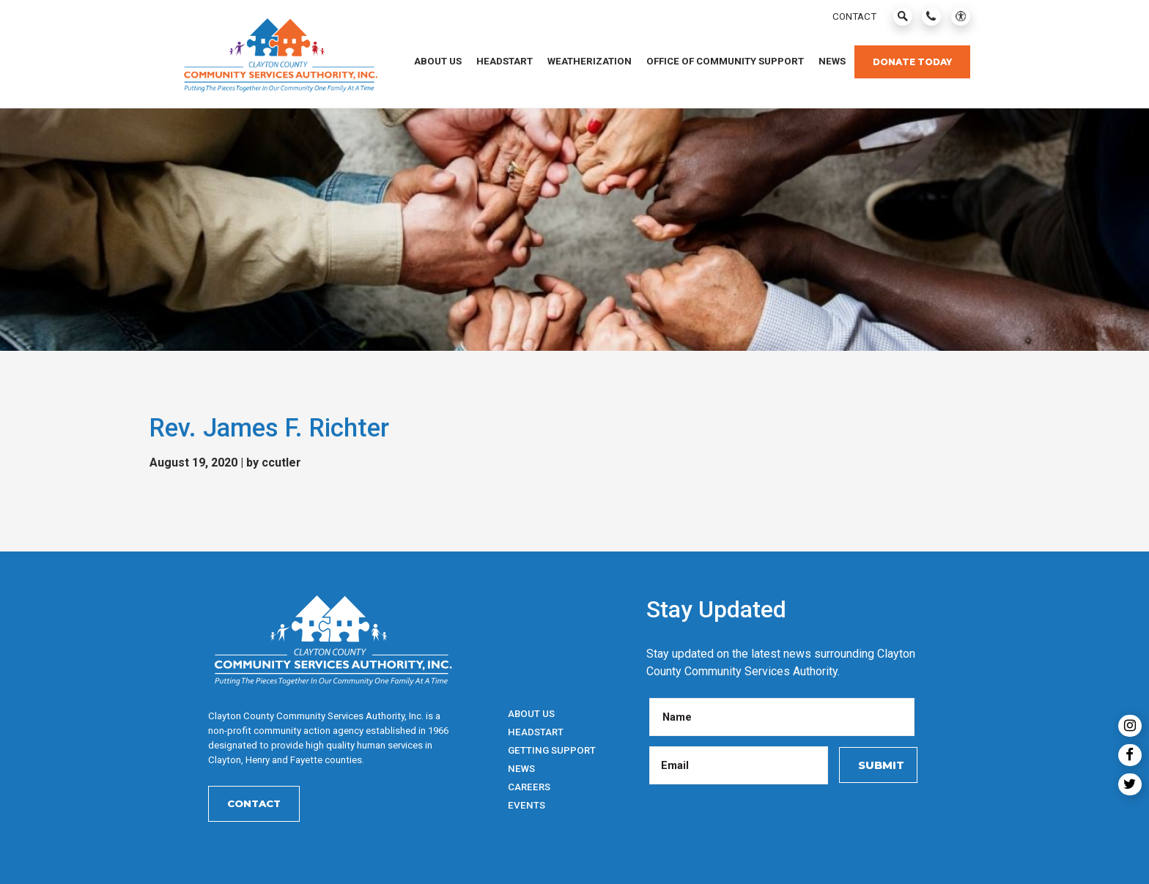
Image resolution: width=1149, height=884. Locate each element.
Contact (254, 803)
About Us (531, 713)
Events (526, 805)
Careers (529, 786)
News (521, 768)
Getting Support (552, 750)
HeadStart (536, 732)
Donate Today (912, 61)
